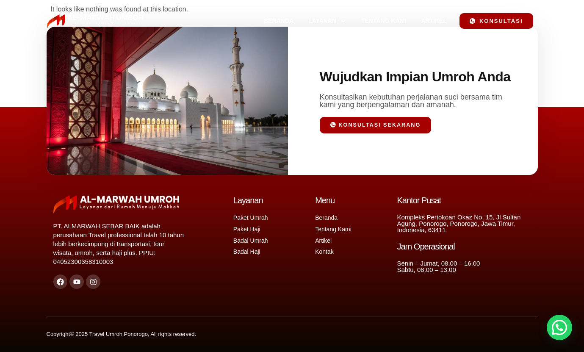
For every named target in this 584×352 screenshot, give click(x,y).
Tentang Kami (383, 20)
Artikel (434, 20)
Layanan (327, 21)
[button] (559, 327)
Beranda (278, 20)
